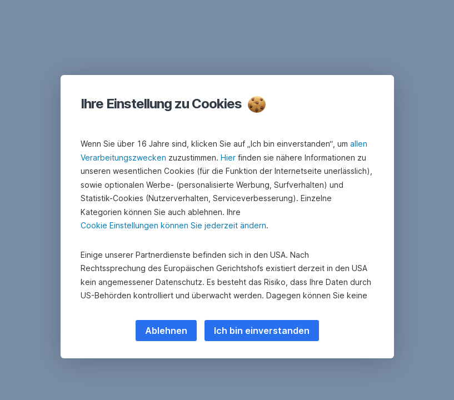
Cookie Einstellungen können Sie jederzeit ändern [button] (173, 225)
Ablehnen (166, 330)
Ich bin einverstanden (262, 330)
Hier (228, 157)
